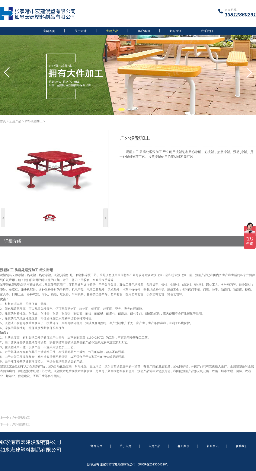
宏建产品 (112, 31)
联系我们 (207, 31)
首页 (3, 121)
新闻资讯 (175, 31)
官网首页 (49, 31)
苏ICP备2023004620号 (153, 464)
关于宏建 (81, 31)
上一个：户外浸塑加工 (15, 422)
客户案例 (144, 31)
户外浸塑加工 (34, 121)
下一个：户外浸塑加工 (15, 429)
